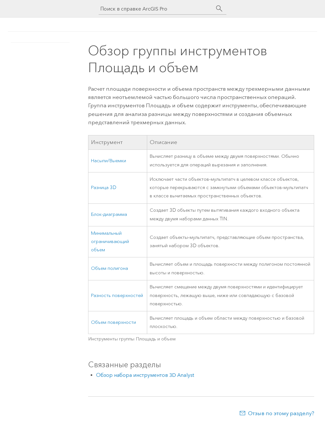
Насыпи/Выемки (108, 161)
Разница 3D (103, 188)
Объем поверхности (113, 322)
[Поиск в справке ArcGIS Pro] (156, 8)
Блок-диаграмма (109, 214)
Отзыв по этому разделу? (281, 413)
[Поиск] (219, 8)
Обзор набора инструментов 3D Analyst (145, 375)
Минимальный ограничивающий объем (110, 241)
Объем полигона (109, 268)
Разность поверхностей (117, 296)
